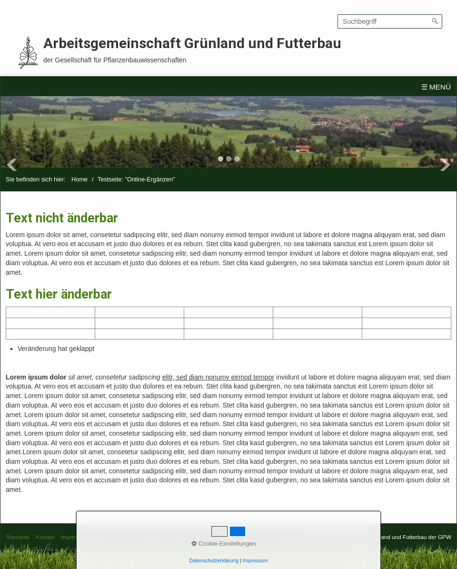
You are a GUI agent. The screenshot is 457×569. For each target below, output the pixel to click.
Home (79, 179)
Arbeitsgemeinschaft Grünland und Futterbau (192, 43)
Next (445, 164)
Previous (12, 164)
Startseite (18, 537)
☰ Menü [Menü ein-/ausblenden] (436, 87)
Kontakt (45, 537)
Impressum (75, 537)
